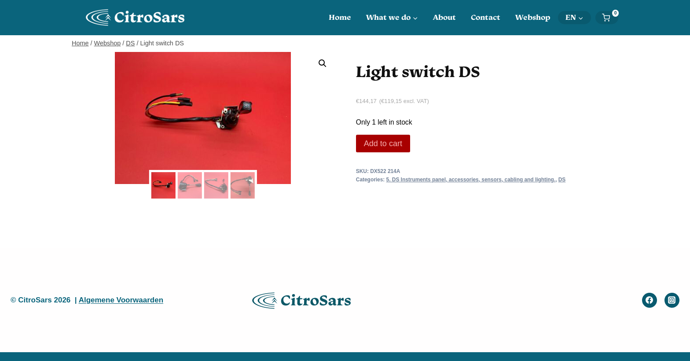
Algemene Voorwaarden (121, 300)
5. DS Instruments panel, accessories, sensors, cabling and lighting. (471, 180)
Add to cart (383, 143)
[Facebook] (649, 300)
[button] (322, 63)
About (444, 17)
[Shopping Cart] (610, 18)
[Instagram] (671, 300)
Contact (485, 17)
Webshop (533, 17)
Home (340, 17)
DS (562, 180)
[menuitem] (574, 17)
